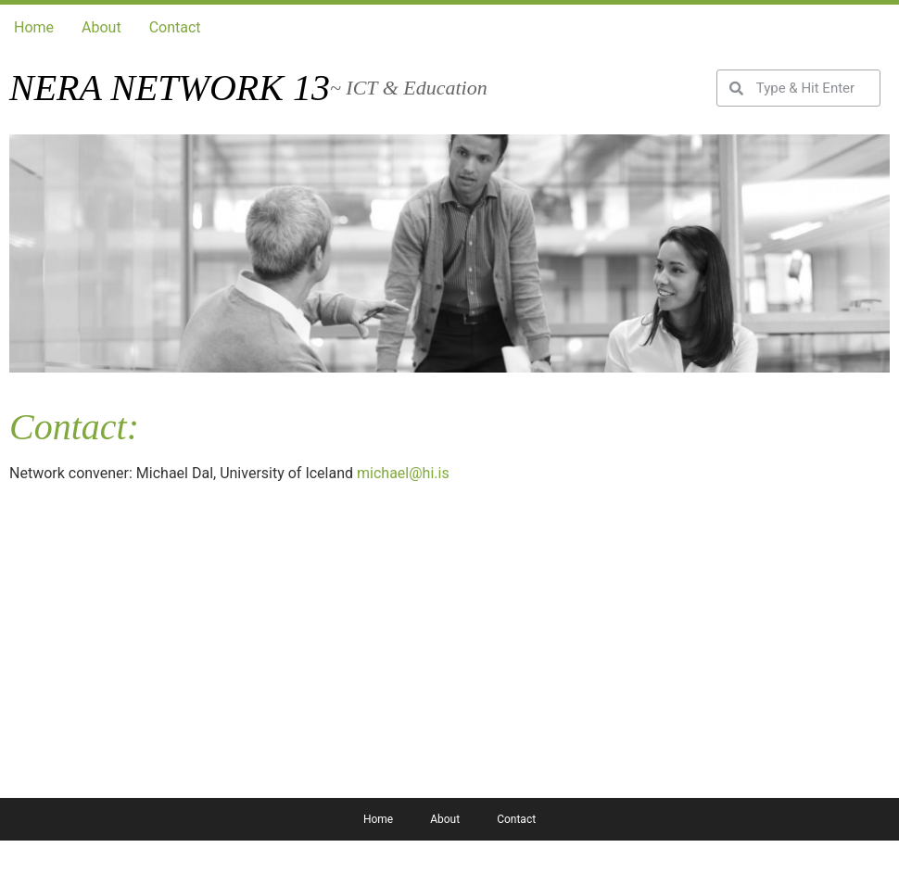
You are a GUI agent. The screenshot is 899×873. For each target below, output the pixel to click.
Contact (175, 27)
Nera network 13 (169, 87)
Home (34, 27)
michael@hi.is (403, 473)
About (101, 27)
